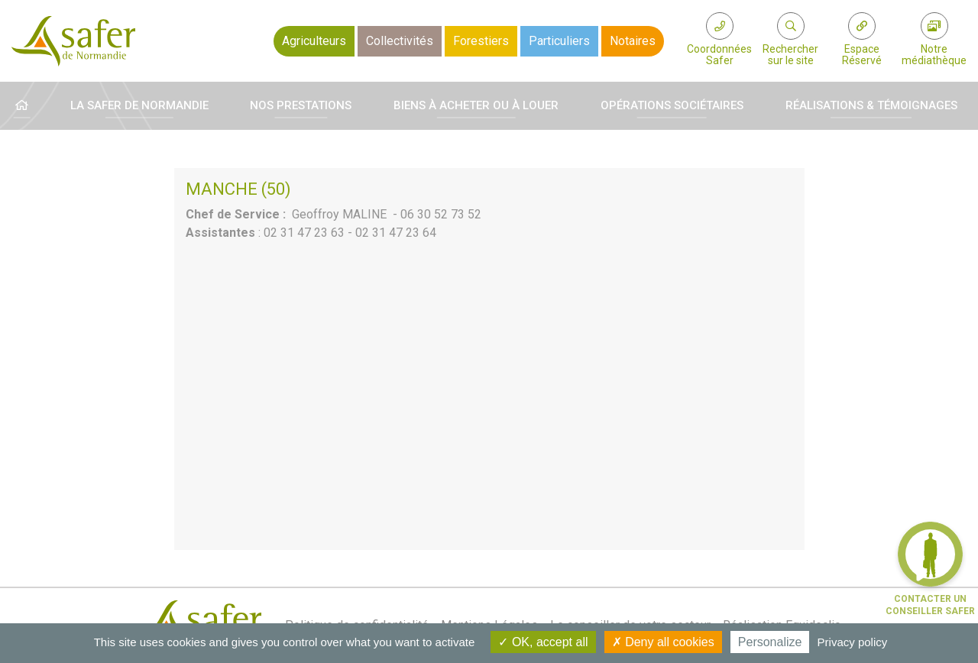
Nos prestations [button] (300, 105)
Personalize (770, 642)
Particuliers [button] (559, 41)
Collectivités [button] (399, 41)
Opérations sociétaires (672, 105)
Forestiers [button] (481, 41)
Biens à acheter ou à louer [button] (476, 105)
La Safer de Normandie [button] (139, 105)
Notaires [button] (633, 41)
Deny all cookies (663, 642)
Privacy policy (853, 642)
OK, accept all (543, 642)
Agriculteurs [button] (314, 41)
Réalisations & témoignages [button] (871, 105)
